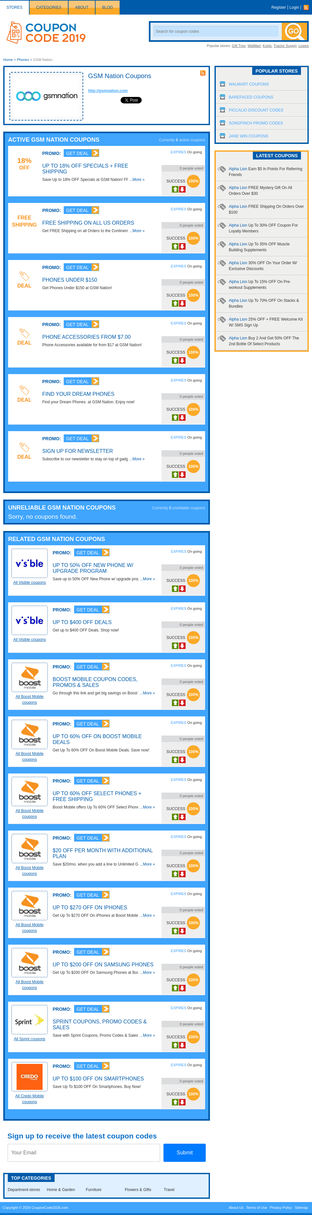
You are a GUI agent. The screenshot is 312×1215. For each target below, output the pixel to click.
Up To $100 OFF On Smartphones (98, 1078)
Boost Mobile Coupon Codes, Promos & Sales (95, 682)
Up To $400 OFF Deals (82, 622)
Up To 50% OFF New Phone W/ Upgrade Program (93, 568)
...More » (137, 179)
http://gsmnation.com (108, 90)
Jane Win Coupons (248, 136)
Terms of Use (256, 1207)
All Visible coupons (29, 582)
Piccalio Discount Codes (256, 110)
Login (294, 7)
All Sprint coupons (30, 1039)
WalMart (254, 46)
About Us (236, 1207)
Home (8, 60)
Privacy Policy (281, 1207)
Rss (308, 7)
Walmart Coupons (249, 84)
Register (278, 7)
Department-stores (24, 1189)
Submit (184, 1152)
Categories (48, 7)
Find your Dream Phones (78, 394)
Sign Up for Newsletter (77, 451)
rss (202, 73)
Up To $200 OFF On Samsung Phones (103, 964)
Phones (23, 60)
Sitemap (301, 1207)
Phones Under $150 (69, 280)
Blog (107, 7)
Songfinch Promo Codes (256, 123)
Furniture (93, 1189)
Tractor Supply (285, 46)
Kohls (267, 46)
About (81, 7)
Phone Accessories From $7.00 (86, 337)
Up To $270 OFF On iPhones (90, 907)
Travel (169, 1189)
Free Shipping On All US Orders (88, 223)
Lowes (303, 46)
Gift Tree (238, 46)
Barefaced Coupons (251, 97)
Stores (14, 7)
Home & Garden (61, 1189)
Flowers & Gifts (138, 1189)
